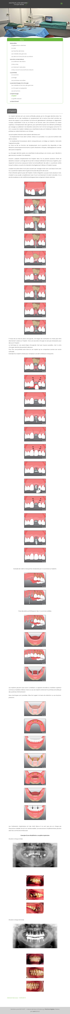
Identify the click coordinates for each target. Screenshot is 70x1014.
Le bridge (14, 77)
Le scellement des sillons (18, 61)
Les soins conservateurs (17, 59)
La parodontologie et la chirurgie (19, 83)
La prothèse (13, 72)
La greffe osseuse (16, 98)
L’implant (13, 95)
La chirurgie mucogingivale (19, 88)
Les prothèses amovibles (18, 80)
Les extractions (15, 91)
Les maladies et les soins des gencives (22, 85)
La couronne (15, 74)
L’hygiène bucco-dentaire (18, 45)
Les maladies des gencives (19, 53)
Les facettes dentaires (17, 51)
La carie (13, 48)
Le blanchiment (14, 101)
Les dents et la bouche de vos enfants (22, 56)
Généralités (13, 43)
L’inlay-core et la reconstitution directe (22, 70)
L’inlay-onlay (14, 64)
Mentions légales (49, 1009)
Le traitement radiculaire (18, 67)
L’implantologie (14, 93)
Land (34, 1011)
